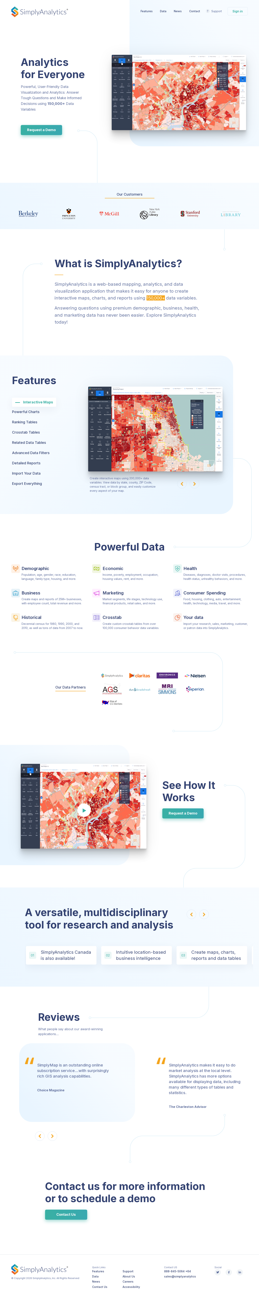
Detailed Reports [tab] (26, 463)
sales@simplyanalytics (180, 1276)
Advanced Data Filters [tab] (31, 453)
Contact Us (66, 1214)
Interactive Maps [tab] (37, 402)
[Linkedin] (240, 1272)
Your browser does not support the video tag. (179, 92)
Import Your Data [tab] (26, 473)
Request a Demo (41, 130)
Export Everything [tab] (27, 483)
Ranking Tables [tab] (24, 422)
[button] (182, 483)
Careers (128, 1281)
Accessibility (131, 1287)
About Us (129, 1276)
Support (216, 11)
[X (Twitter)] (218, 1272)
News (178, 11)
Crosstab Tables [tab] (26, 432)
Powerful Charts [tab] (26, 412)
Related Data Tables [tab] (29, 442)
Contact (194, 11)
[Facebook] (229, 1272)
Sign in (238, 11)
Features (147, 11)
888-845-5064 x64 (177, 1271)
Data (163, 11)
